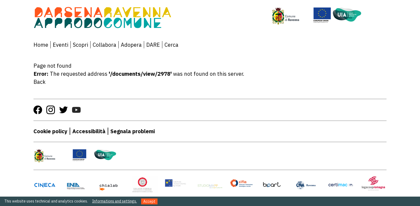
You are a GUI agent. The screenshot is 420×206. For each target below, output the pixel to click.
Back (39, 81)
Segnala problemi (132, 131)
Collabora (104, 44)
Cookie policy (50, 131)
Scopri (80, 44)
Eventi (60, 44)
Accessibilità (89, 131)
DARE (153, 44)
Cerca (171, 44)
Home (40, 44)
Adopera (131, 44)
